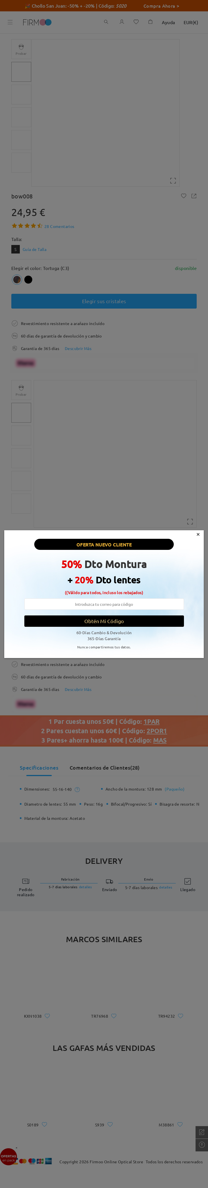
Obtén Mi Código (104, 621)
